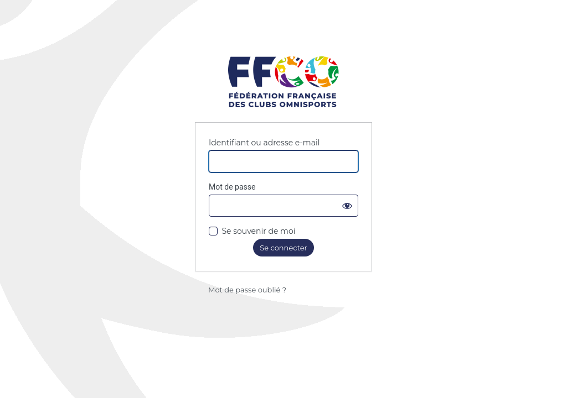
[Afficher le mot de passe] (347, 206)
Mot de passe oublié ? (247, 289)
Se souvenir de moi (258, 231)
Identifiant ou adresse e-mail (264, 143)
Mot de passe (232, 186)
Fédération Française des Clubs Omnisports (283, 82)
